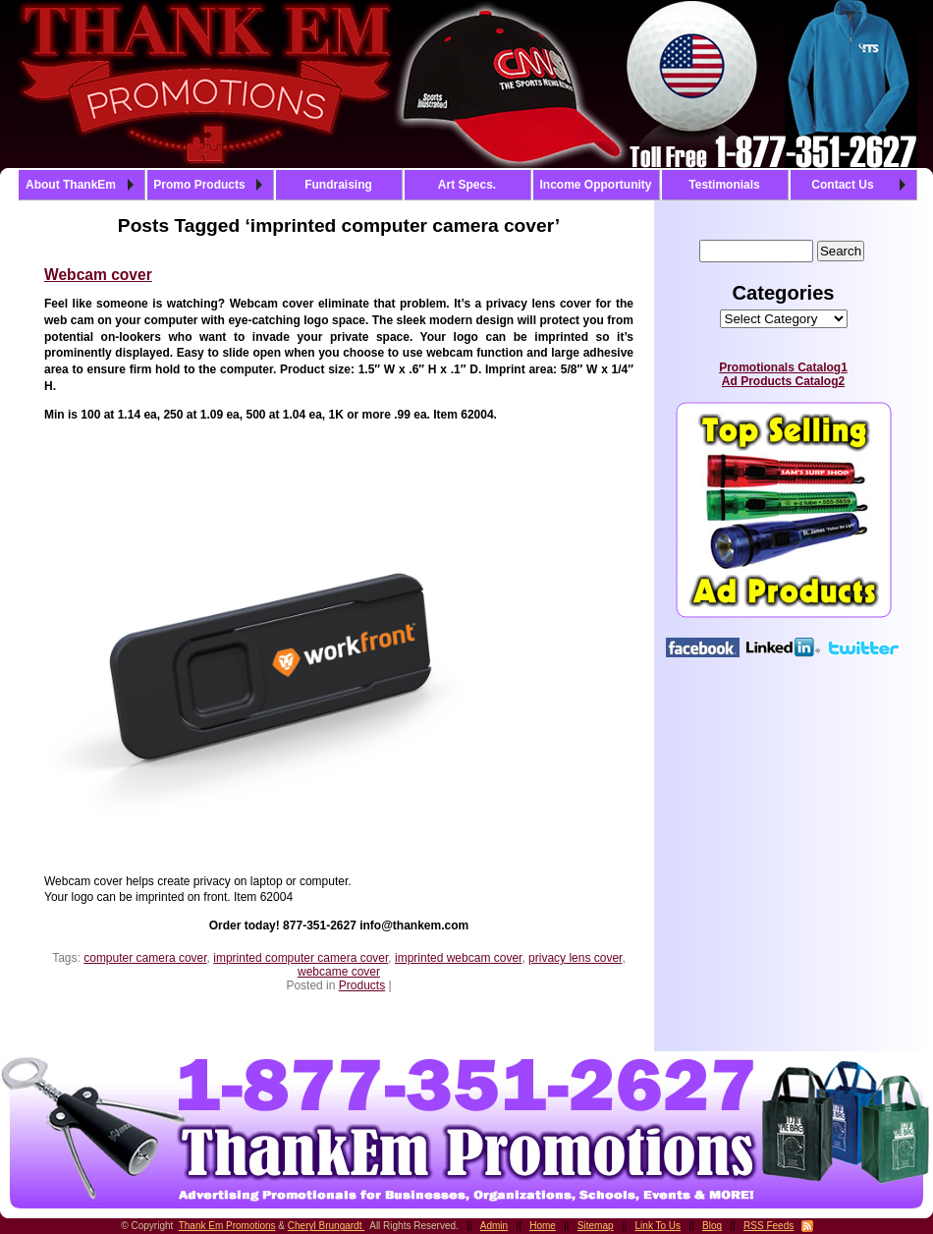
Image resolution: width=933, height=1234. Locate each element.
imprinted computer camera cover (300, 958)
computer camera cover (144, 958)
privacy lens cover (575, 958)
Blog (712, 1225)
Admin (494, 1225)
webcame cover (339, 972)
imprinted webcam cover (458, 958)
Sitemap (595, 1225)
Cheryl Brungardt (326, 1225)
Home (542, 1225)
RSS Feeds (768, 1225)
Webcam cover (98, 274)
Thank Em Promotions (227, 1225)
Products (362, 985)
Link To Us (658, 1225)
